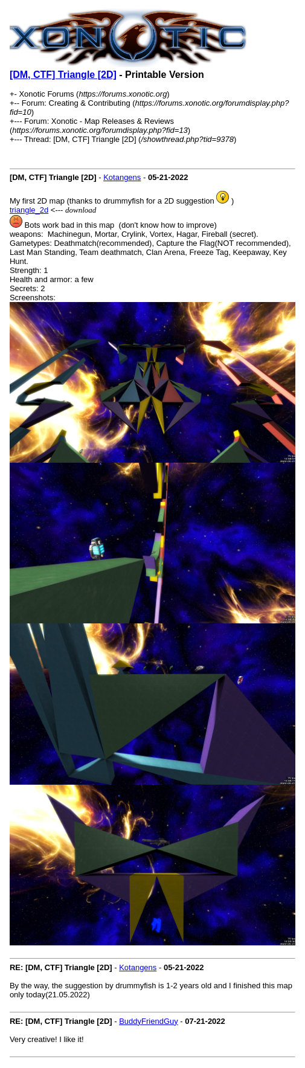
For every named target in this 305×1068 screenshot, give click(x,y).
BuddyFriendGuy (148, 1021)
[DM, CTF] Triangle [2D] (63, 74)
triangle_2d (29, 209)
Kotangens (122, 177)
